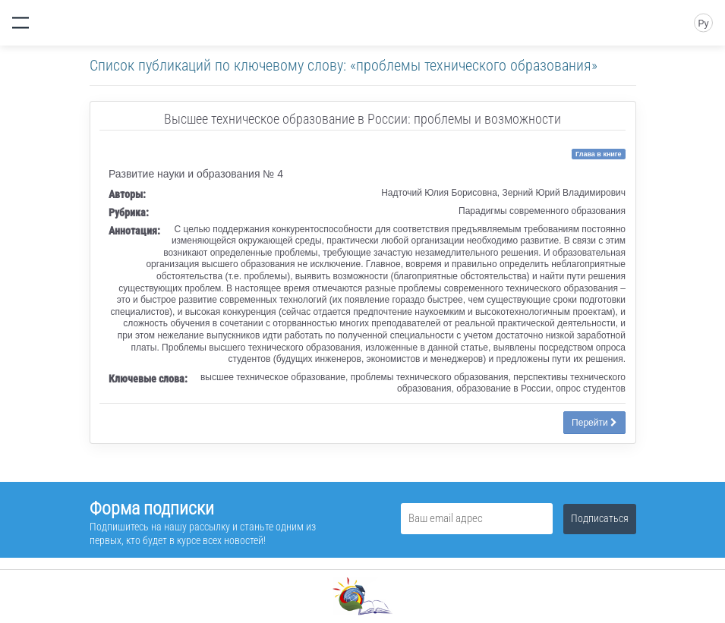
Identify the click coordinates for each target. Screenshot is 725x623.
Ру (703, 23)
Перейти (594, 422)
